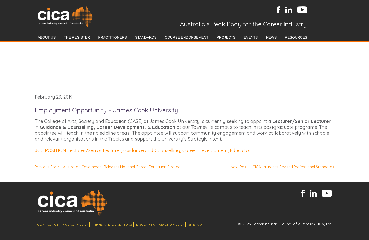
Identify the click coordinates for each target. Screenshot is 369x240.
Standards (145, 37)
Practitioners (112, 37)
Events (251, 37)
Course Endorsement (186, 37)
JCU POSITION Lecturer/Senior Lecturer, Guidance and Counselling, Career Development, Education (143, 150)
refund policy (171, 224)
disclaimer (145, 224)
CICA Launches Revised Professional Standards (282, 167)
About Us (47, 37)
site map (195, 224)
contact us (47, 224)
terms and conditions (112, 224)
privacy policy (75, 224)
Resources (296, 37)
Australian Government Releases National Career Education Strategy (109, 167)
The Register (77, 37)
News (271, 37)
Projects (226, 37)
